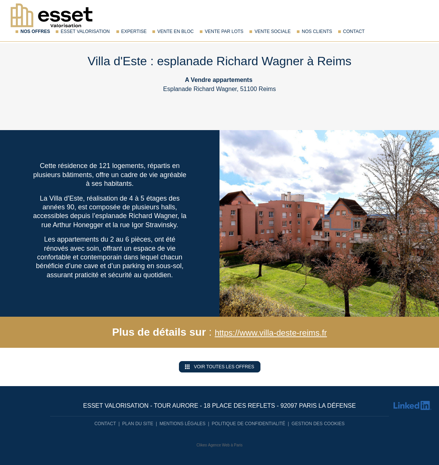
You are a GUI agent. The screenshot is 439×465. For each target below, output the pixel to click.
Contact (354, 31)
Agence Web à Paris (225, 445)
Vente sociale (272, 31)
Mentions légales (182, 423)
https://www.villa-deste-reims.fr (271, 332)
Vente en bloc (175, 31)
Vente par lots (224, 31)
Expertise (134, 31)
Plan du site (137, 423)
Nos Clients (317, 31)
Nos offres (35, 31)
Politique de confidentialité (248, 423)
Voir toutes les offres (219, 366)
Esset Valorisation (85, 31)
